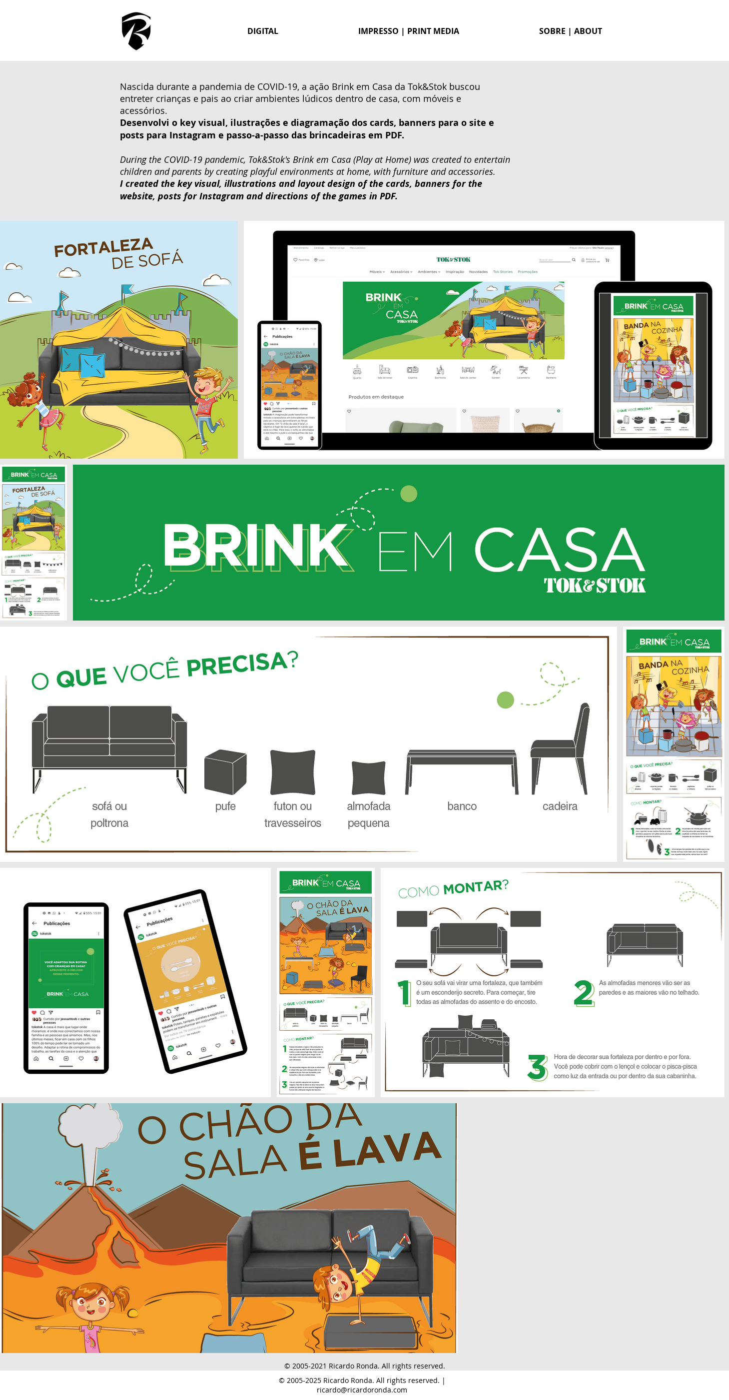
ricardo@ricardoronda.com (362, 1390)
